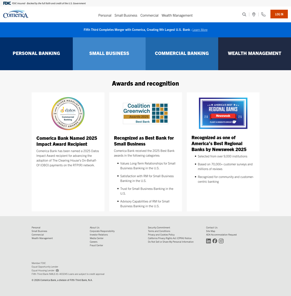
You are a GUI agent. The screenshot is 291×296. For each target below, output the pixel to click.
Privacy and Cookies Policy (161, 234)
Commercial (149, 15)
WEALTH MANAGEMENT (254, 53)
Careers (93, 241)
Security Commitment (159, 227)
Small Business (126, 15)
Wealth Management (177, 15)
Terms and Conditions (159, 230)
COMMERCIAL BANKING (182, 53)
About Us (94, 227)
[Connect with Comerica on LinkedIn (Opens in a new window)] (208, 240)
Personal (104, 15)
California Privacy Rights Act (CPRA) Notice (169, 237)
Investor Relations (99, 234)
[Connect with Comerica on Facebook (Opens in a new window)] (214, 240)
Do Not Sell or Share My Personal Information (171, 241)
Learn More (200, 29)
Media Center (96, 237)
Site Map (210, 230)
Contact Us (211, 227)
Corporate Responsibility (102, 230)
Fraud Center (96, 245)
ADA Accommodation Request (221, 234)
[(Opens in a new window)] (254, 14)
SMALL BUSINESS (109, 53)
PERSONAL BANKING (36, 53)
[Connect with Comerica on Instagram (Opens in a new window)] (221, 240)
